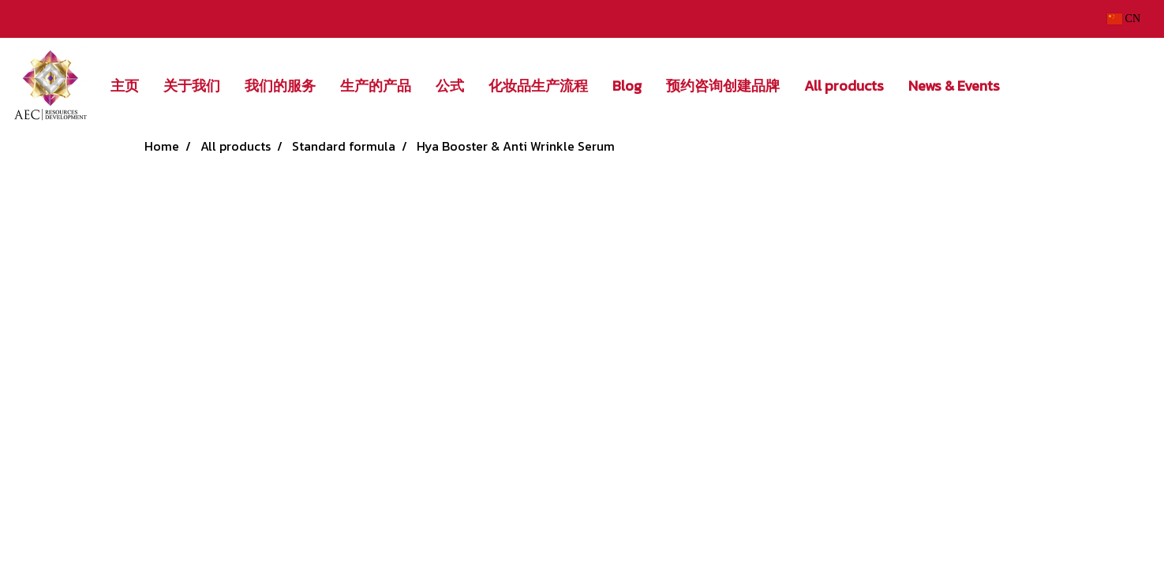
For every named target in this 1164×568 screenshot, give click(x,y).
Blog (627, 85)
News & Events (954, 85)
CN (1123, 18)
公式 (450, 85)
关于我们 (191, 85)
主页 (124, 85)
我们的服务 (280, 85)
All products (844, 85)
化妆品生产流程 (538, 85)
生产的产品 (375, 85)
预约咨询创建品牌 (723, 85)
